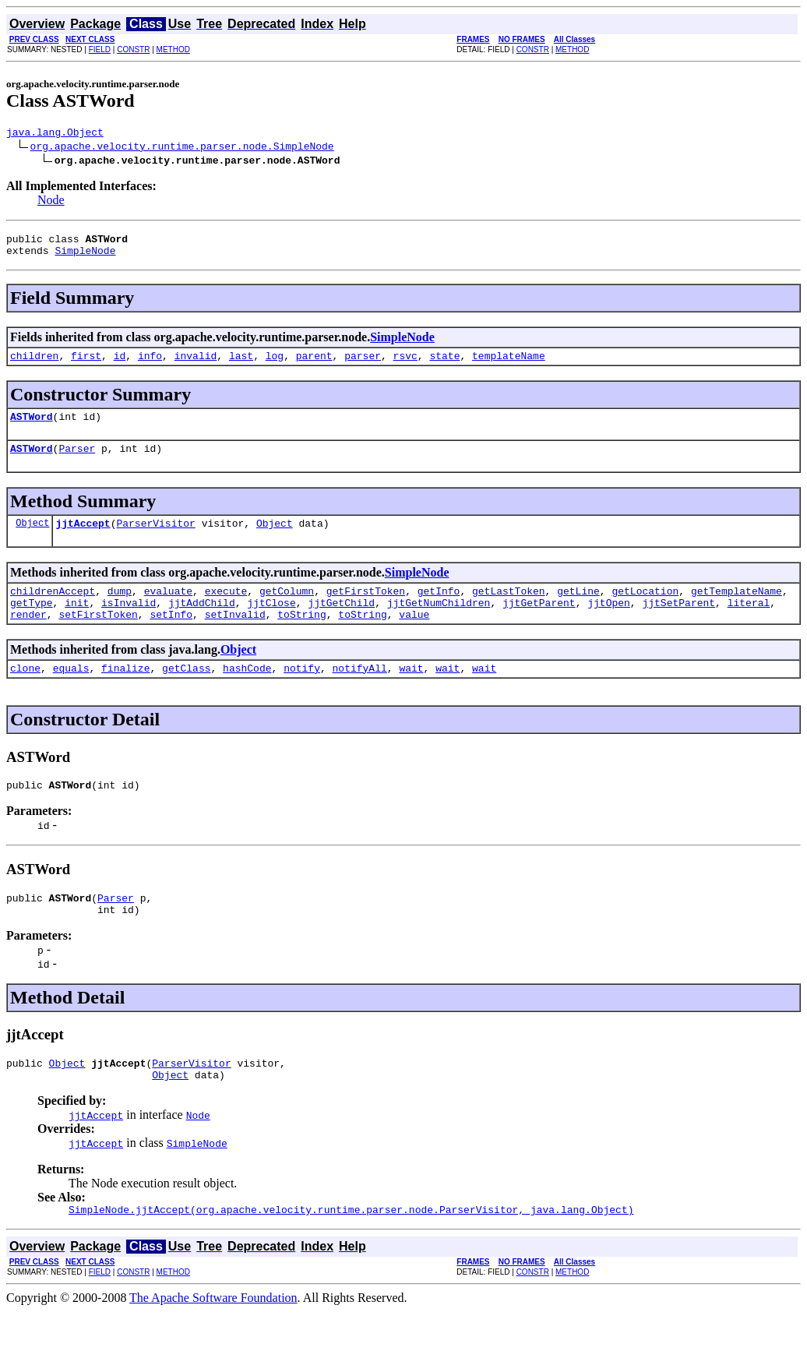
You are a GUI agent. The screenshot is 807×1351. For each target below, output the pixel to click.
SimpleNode (85, 257)
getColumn (286, 609)
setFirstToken (97, 637)
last (241, 365)
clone (25, 693)
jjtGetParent (539, 623)
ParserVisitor (155, 539)
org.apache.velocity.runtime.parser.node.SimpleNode (182, 148)
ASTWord (31, 428)
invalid (195, 365)
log (275, 365)
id (120, 365)
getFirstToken (365, 609)
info (150, 365)
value (414, 637)
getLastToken (508, 609)
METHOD (173, 49)
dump (119, 609)
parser (362, 365)
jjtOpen (608, 623)
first (86, 365)
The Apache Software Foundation (213, 1337)
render (28, 637)
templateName (508, 365)
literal (749, 623)
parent (314, 365)
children (34, 365)
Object (32, 538)
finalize (125, 693)
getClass (186, 693)
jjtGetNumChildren (439, 623)
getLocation (644, 609)
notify (302, 693)
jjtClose (271, 623)
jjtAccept (82, 539)
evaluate (168, 609)
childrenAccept (52, 609)
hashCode (247, 693)
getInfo (439, 609)
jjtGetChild (341, 623)
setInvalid (235, 637)
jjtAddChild (201, 623)
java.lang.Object (55, 134)
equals (71, 693)
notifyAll (360, 693)
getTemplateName (736, 609)
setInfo (171, 637)
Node (51, 202)
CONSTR (133, 49)
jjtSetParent (678, 623)
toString (301, 637)
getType (31, 623)
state (444, 365)
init (77, 623)
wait (411, 693)
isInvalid (128, 623)
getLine (578, 609)
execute (226, 609)
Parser (76, 462)
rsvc (405, 365)
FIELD (100, 49)
